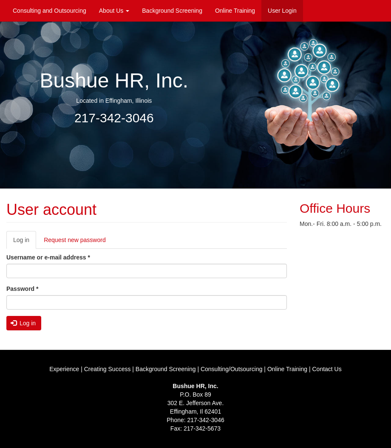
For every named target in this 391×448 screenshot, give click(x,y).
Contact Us (326, 369)
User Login (282, 10)
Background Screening (172, 10)
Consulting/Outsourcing (232, 369)
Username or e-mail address (48, 257)
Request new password (75, 240)
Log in (24, 242)
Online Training (235, 10)
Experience (64, 369)
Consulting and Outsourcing (49, 10)
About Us (114, 10)
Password (22, 288)
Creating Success (107, 369)
